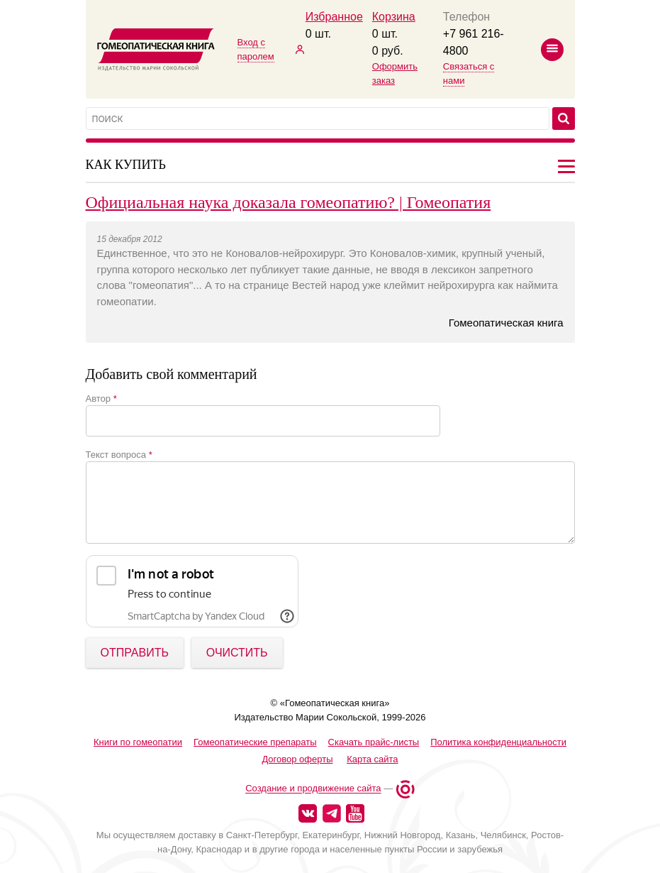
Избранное (334, 17)
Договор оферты (297, 759)
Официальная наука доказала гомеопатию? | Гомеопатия (288, 202)
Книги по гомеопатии (138, 742)
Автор (101, 398)
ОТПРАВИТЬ (135, 653)
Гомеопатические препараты (255, 742)
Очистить (237, 653)
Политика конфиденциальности (498, 742)
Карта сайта (372, 759)
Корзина (393, 17)
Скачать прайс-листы (374, 742)
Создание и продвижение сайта (313, 789)
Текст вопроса (119, 454)
